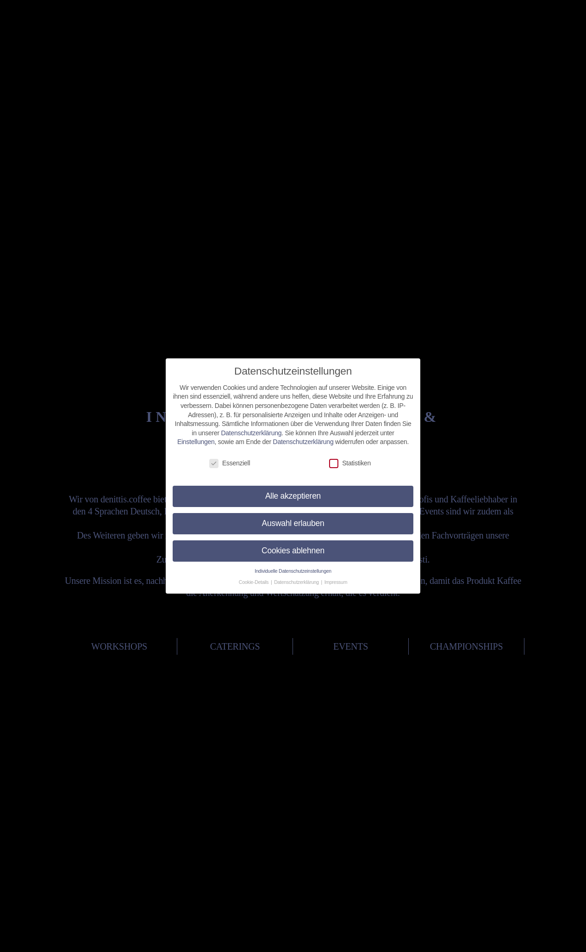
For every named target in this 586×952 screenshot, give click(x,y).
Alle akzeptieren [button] (293, 490)
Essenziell (229, 457)
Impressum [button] (336, 576)
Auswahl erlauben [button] (293, 517)
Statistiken (350, 457)
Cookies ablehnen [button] (293, 545)
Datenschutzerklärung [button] (297, 576)
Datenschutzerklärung (251, 427)
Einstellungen (196, 436)
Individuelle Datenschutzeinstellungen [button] (293, 565)
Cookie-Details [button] (254, 576)
